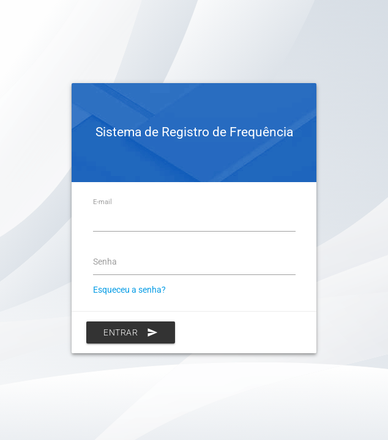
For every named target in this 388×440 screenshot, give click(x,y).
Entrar (130, 332)
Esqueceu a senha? (129, 290)
